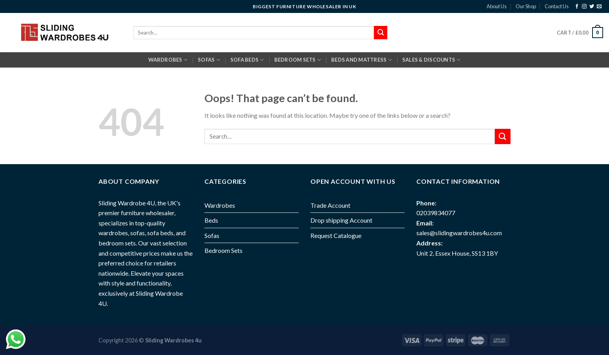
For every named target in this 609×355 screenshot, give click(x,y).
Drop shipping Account (341, 220)
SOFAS (209, 60)
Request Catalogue (335, 235)
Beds (211, 220)
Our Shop (526, 6)
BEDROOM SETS (297, 60)
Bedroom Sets (223, 250)
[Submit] (503, 136)
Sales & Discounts (431, 60)
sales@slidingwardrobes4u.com (459, 232)
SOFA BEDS (247, 60)
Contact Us (557, 6)
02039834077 (435, 212)
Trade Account (330, 205)
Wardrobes (168, 60)
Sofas (211, 235)
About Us (497, 6)
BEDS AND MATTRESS (361, 60)
